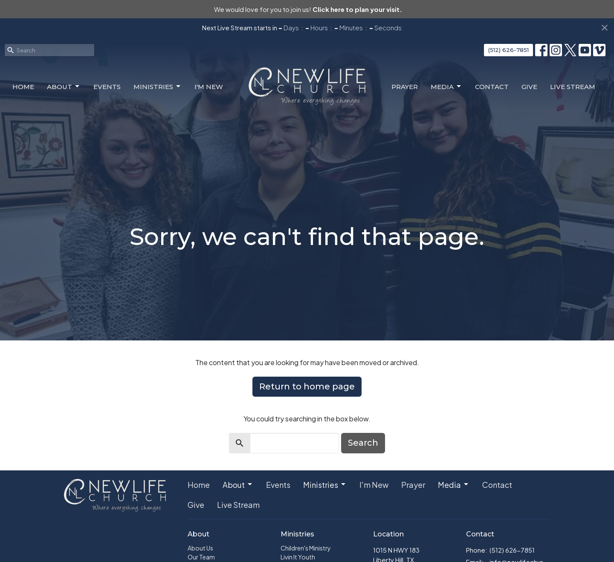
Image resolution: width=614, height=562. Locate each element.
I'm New (208, 87)
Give (529, 87)
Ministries (157, 86)
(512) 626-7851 (508, 49)
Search (363, 443)
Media (446, 86)
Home (23, 87)
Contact (492, 87)
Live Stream (572, 87)
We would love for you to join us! (308, 9)
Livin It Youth (298, 557)
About (64, 86)
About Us (200, 548)
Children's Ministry (306, 548)
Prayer (404, 87)
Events (107, 87)
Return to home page (307, 386)
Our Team (201, 557)
